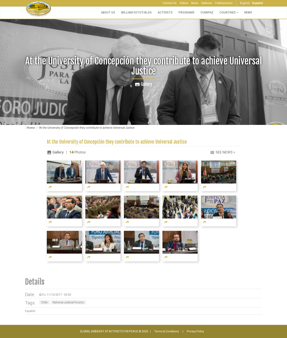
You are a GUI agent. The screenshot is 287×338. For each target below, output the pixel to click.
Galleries (206, 3)
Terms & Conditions (166, 331)
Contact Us (170, 3)
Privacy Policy (195, 331)
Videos (184, 3)
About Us (108, 12)
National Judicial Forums (68, 302)
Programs (186, 12)
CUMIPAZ (206, 12)
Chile (44, 302)
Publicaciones (224, 3)
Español (257, 3)
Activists (165, 12)
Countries (229, 12)
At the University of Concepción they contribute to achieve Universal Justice (117, 142)
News (194, 3)
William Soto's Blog (136, 12)
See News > (225, 152)
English (245, 3)
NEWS (248, 12)
